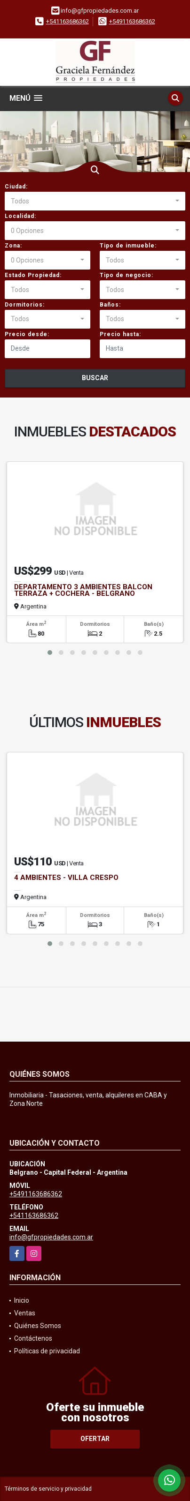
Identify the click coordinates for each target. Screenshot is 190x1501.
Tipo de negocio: (126, 275)
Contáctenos (33, 1338)
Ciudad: (16, 186)
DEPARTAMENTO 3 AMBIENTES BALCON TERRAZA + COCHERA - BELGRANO (83, 590)
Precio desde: (27, 334)
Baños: (110, 304)
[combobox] (95, 201)
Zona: (13, 245)
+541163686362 (67, 21)
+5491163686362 (132, 21)
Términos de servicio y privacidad (48, 1489)
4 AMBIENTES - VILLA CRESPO (66, 877)
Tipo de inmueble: (128, 245)
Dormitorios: (25, 304)
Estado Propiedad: (33, 275)
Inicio (21, 1300)
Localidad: (20, 216)
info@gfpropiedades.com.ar (51, 1237)
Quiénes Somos (37, 1325)
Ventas (24, 1313)
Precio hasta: (120, 334)
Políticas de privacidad (47, 1351)
